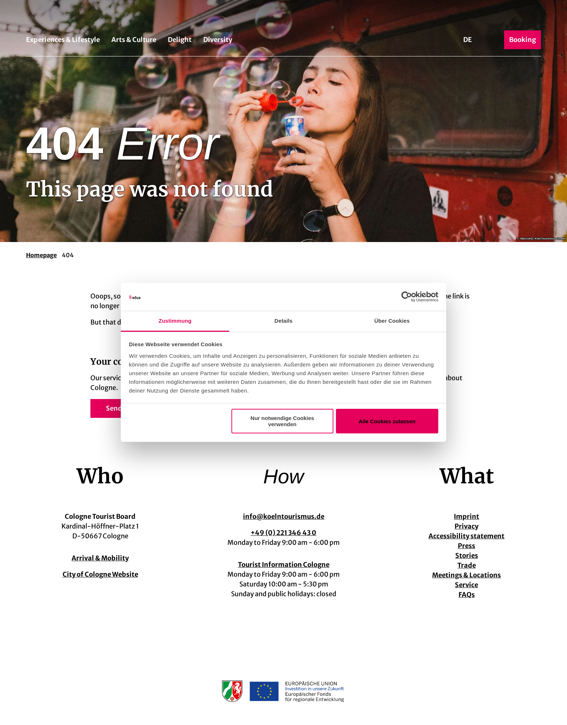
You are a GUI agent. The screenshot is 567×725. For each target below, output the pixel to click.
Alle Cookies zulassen (387, 421)
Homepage (41, 255)
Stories (466, 555)
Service (466, 585)
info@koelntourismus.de (283, 516)
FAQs (467, 594)
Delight (180, 39)
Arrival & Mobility (100, 558)
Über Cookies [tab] (392, 321)
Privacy (467, 526)
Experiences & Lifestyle (63, 39)
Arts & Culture (133, 39)
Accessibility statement (467, 536)
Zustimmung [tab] (175, 321)
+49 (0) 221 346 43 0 (283, 533)
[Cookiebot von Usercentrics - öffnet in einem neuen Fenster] (406, 297)
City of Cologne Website (100, 574)
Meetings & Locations (466, 575)
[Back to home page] (283, 17)
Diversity (217, 39)
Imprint (466, 516)
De (467, 39)
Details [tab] (283, 321)
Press (467, 546)
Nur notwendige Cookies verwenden (282, 421)
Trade (466, 565)
